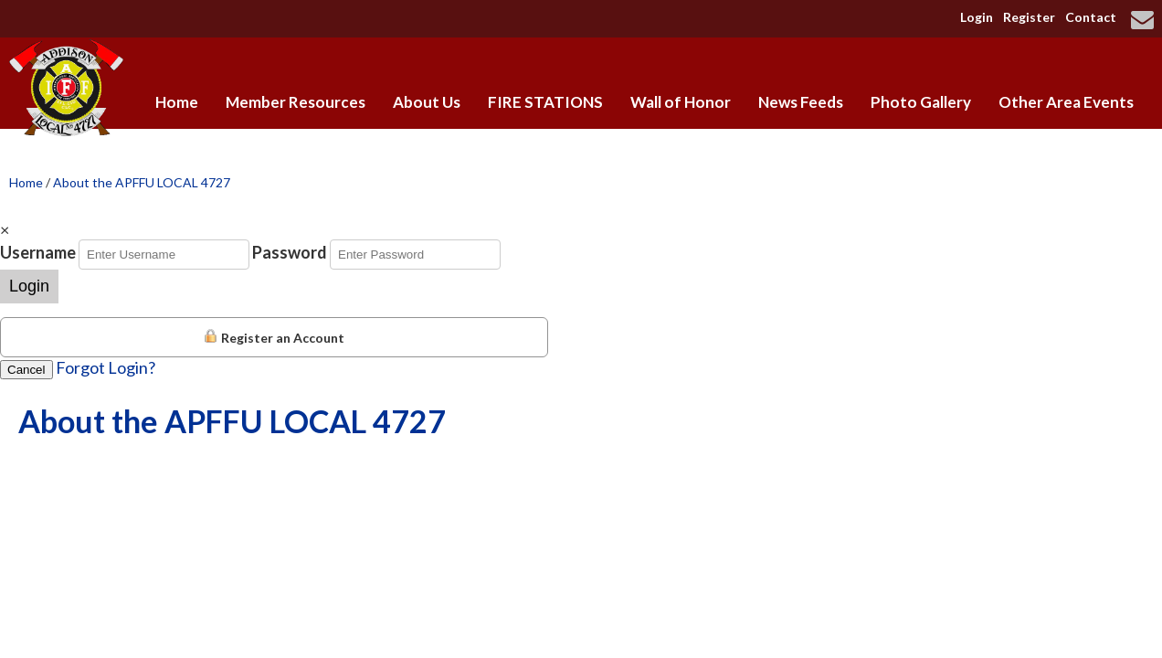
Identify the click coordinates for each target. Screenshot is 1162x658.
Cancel (26, 370)
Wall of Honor (680, 101)
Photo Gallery (921, 101)
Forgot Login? (105, 367)
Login (976, 17)
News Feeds (800, 101)
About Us (426, 101)
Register (1029, 17)
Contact (1090, 17)
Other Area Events (1066, 101)
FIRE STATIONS (545, 101)
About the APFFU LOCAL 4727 (141, 182)
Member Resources (295, 101)
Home (176, 101)
